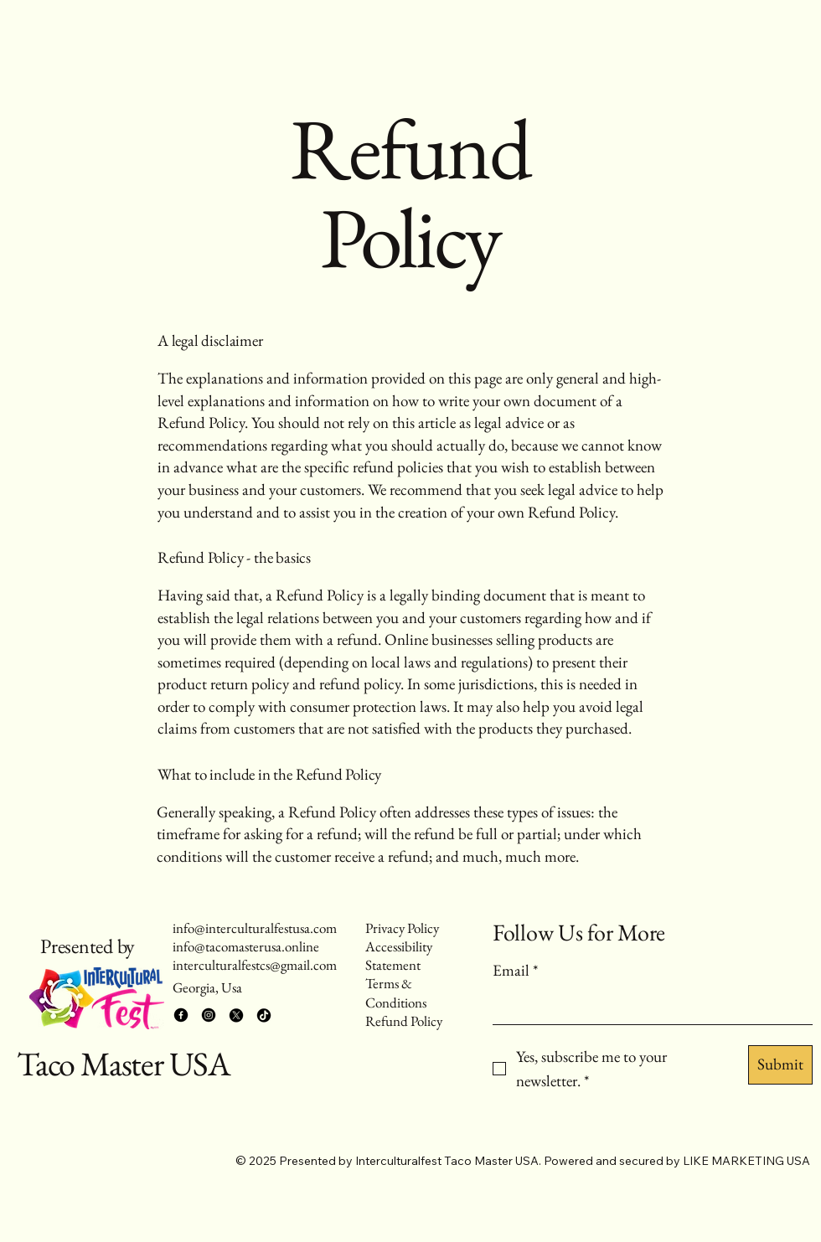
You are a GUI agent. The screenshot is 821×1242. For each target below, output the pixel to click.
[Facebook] (181, 1015)
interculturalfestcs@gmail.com (255, 965)
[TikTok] (264, 1015)
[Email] (648, 1006)
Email (515, 971)
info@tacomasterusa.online (246, 946)
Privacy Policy (402, 928)
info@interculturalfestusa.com (255, 928)
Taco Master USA (123, 1063)
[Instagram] (208, 1015)
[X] (236, 1015)
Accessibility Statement (398, 955)
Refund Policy (403, 1021)
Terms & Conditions (395, 992)
